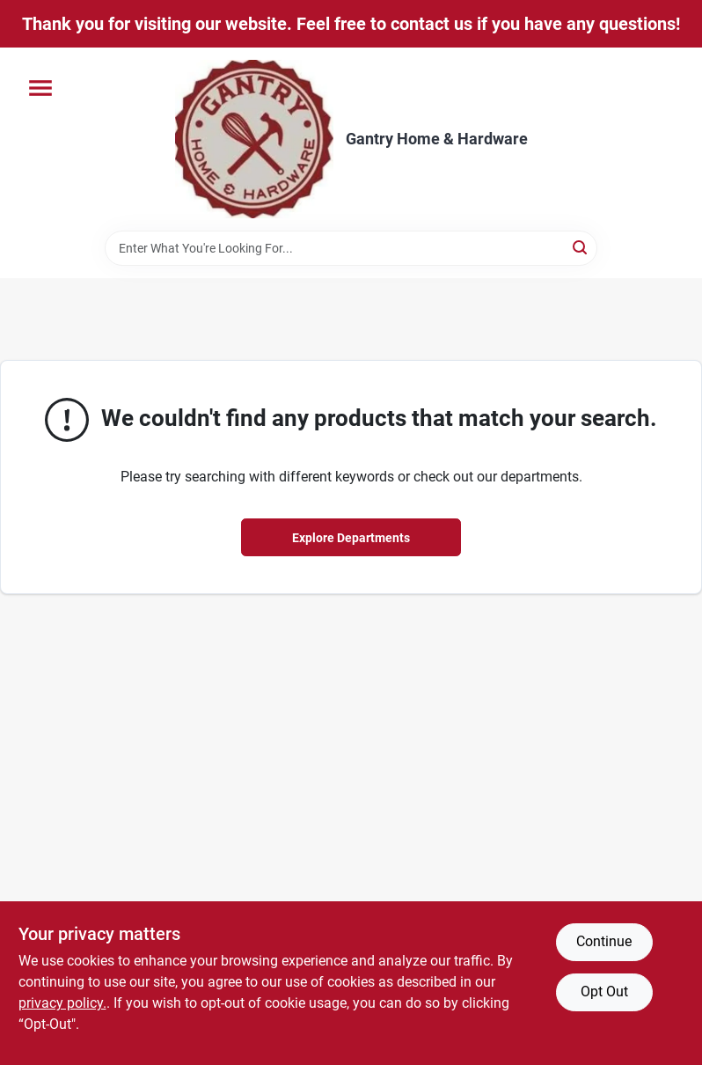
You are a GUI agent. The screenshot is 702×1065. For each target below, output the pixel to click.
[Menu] (40, 88)
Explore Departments (351, 538)
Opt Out (604, 991)
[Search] (581, 246)
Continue (604, 941)
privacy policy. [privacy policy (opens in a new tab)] (62, 1003)
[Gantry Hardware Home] (254, 139)
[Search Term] (351, 248)
